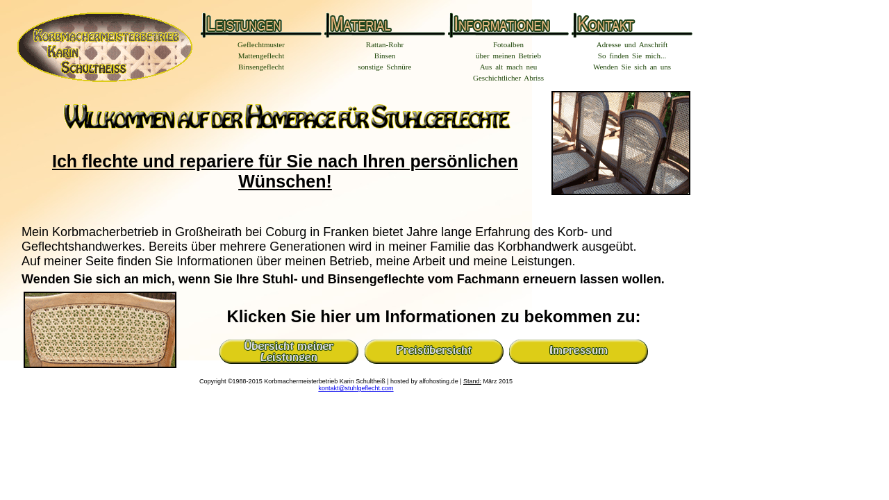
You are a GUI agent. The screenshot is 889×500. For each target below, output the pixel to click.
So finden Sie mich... (632, 55)
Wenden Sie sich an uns (632, 66)
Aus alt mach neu (509, 66)
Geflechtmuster (261, 44)
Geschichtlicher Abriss (508, 78)
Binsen (385, 55)
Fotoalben (508, 44)
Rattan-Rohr (385, 44)
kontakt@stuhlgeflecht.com (355, 388)
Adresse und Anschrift (632, 44)
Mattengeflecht (261, 55)
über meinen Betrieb (508, 55)
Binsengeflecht (261, 66)
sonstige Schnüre (385, 66)
